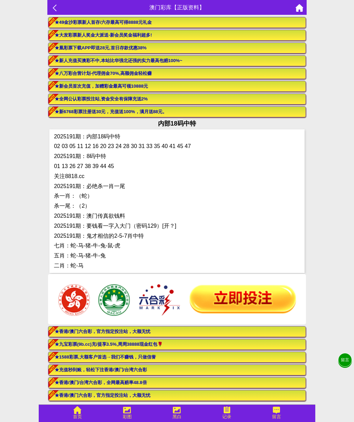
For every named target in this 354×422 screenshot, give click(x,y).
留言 (345, 359)
